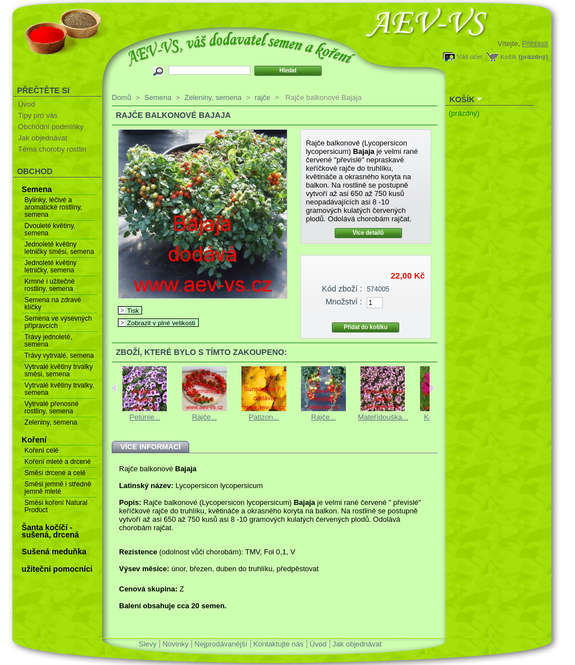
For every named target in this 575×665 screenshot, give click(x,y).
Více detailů (368, 233)
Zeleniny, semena (51, 422)
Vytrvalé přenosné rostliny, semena (52, 407)
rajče (262, 97)
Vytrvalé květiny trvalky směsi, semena (59, 370)
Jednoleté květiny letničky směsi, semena (59, 248)
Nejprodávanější (220, 644)
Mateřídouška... (383, 417)
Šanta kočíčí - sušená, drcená (50, 531)
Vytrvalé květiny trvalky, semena (59, 389)
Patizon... (264, 417)
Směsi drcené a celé (55, 473)
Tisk (133, 310)
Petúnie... (145, 417)
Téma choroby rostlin (52, 149)
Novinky (175, 644)
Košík (508, 56)
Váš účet (469, 56)
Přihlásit (535, 43)
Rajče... (204, 417)
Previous (114, 388)
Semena (37, 189)
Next (432, 388)
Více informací (150, 447)
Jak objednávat (42, 138)
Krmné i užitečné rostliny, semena (50, 285)
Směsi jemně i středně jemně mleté (58, 487)
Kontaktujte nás (278, 644)
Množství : (344, 301)
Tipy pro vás (37, 115)
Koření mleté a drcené (58, 462)
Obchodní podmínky (50, 126)
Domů (121, 97)
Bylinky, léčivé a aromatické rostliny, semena (53, 207)
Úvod (26, 104)
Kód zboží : (342, 288)
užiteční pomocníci (57, 568)
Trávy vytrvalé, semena (59, 355)
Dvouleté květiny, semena (50, 229)
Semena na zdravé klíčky (53, 303)
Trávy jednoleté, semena (48, 340)
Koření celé (42, 450)
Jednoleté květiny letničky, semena (51, 266)
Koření (34, 439)
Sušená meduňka (54, 551)
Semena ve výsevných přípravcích (58, 322)
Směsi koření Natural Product (56, 506)
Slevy (148, 644)
